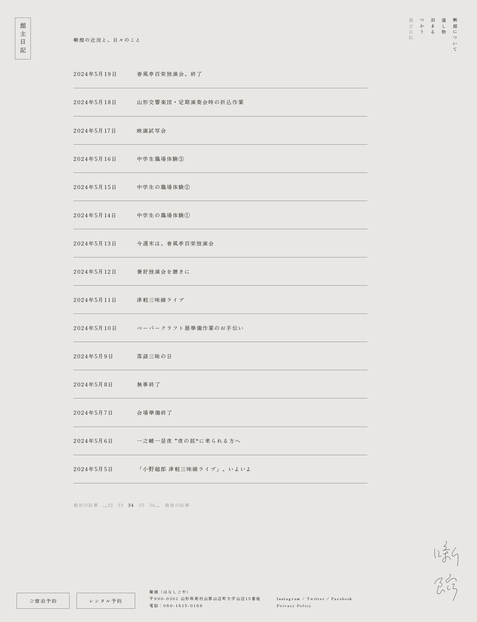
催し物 (444, 26)
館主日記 (411, 29)
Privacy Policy (294, 605)
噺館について (455, 35)
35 (142, 505)
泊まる (433, 26)
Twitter (316, 598)
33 (121, 505)
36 (152, 505)
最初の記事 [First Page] (86, 505)
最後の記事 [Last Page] (177, 505)
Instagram (288, 598)
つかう (422, 26)
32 (111, 505)
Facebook (341, 598)
